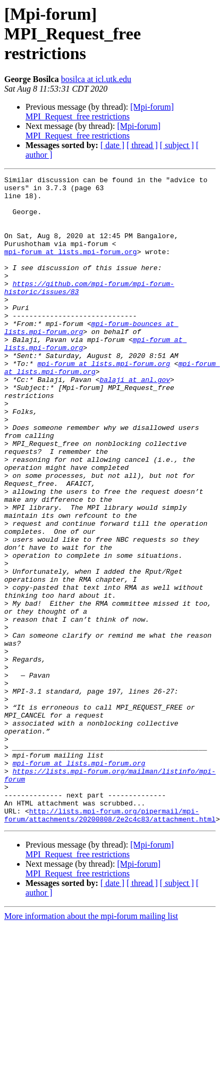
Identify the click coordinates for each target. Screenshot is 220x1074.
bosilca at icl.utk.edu (96, 79)
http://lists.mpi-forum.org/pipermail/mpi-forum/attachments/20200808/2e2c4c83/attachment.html (110, 943)
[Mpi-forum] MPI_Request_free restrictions (100, 111)
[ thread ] (142, 145)
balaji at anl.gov (134, 421)
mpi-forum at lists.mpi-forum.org (70, 267)
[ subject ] (177, 145)
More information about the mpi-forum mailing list (91, 1045)
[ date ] (112, 145)
